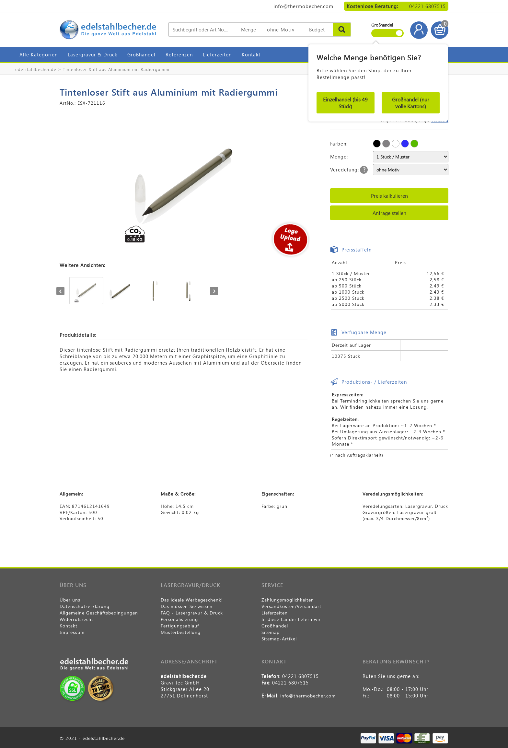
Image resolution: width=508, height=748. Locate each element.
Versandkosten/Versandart (291, 606)
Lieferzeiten (217, 54)
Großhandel (141, 54)
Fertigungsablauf (180, 626)
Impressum (72, 632)
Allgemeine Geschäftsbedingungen (99, 613)
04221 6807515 (427, 6)
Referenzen (179, 54)
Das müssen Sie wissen (187, 606)
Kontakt (251, 54)
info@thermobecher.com (303, 6)
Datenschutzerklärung (85, 606)
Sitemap (270, 632)
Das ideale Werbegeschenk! (192, 600)
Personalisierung (179, 619)
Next (214, 291)
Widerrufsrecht (76, 619)
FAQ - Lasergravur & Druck (192, 613)
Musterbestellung (181, 632)
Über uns (70, 600)
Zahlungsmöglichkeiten (287, 600)
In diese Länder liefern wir (291, 619)
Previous (60, 291)
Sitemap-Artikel (279, 639)
